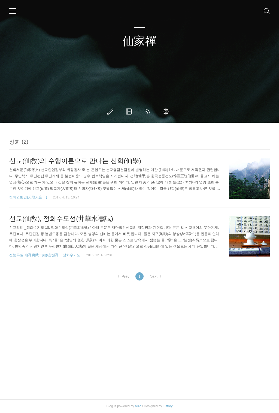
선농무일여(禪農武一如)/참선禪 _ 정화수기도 (44, 255)
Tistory (168, 406)
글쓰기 (111, 111)
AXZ (138, 406)
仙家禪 (139, 41)
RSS (148, 111)
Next (155, 276)
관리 (167, 111)
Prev (123, 276)
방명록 (130, 111)
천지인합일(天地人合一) (28, 197)
